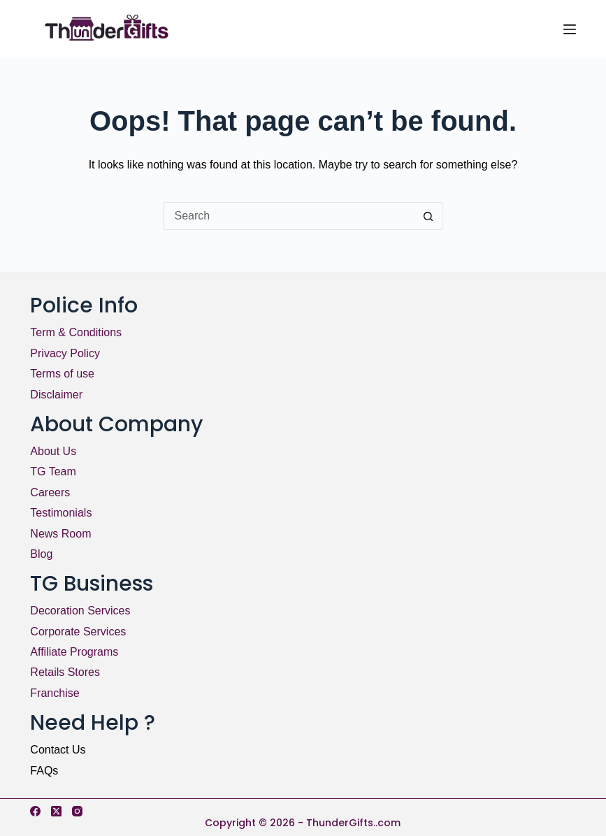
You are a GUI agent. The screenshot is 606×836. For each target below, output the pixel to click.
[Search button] (428, 216)
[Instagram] (77, 811)
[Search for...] (288, 216)
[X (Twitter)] (56, 811)
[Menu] (569, 29)
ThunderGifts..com (353, 823)
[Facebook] (35, 811)
